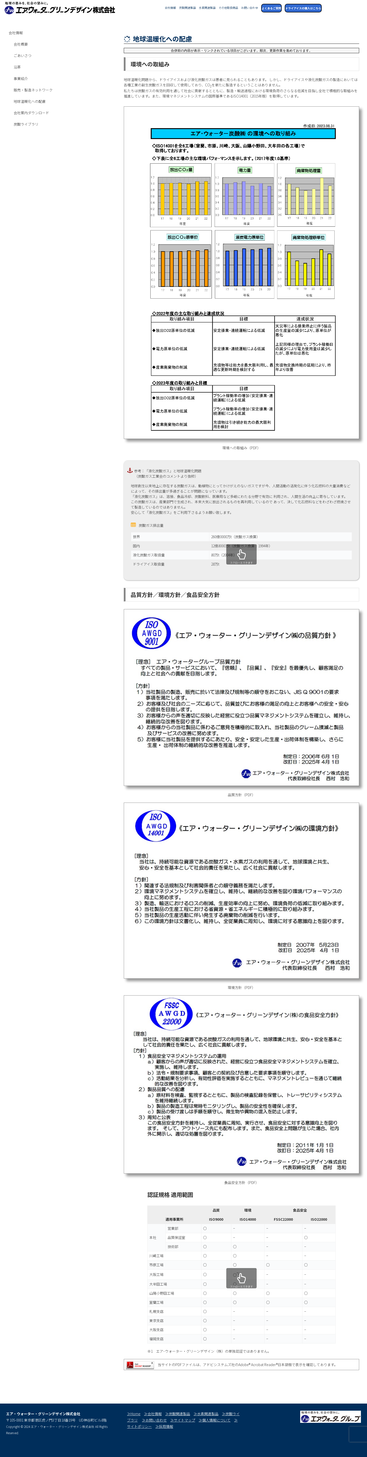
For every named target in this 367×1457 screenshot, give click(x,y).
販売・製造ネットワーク (33, 89)
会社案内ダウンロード (31, 112)
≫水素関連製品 (206, 1413)
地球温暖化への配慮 (30, 101)
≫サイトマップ (182, 1420)
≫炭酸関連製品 (177, 1413)
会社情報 (16, 32)
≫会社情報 (153, 1413)
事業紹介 (21, 78)
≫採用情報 (164, 1426)
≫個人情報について (215, 1420)
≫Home (133, 1413)
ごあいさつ (22, 55)
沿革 (17, 66)
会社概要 (21, 44)
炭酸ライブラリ (26, 124)
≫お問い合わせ (154, 1420)
